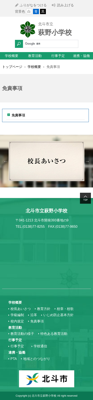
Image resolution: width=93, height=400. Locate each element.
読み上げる (65, 5)
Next (87, 161)
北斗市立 (45, 24)
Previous (5, 161)
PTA (14, 359)
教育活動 (35, 56)
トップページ (12, 67)
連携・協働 (81, 56)
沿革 (33, 315)
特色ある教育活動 (53, 333)
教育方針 (43, 309)
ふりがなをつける (33, 5)
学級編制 (17, 315)
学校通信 (40, 346)
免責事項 (18, 115)
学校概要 (11, 56)
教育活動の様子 (22, 333)
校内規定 (17, 321)
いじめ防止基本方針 (58, 315)
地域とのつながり (36, 359)
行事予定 (58, 56)
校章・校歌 (65, 309)
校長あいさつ (21, 309)
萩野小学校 (55, 32)
